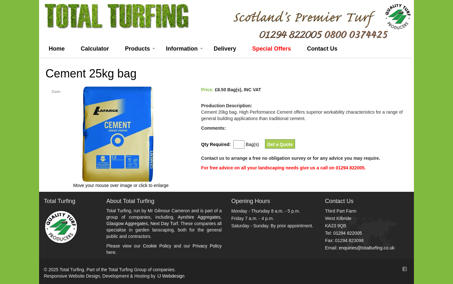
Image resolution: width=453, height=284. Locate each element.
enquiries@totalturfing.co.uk (366, 247)
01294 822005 (347, 233)
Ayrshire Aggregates (199, 217)
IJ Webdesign (171, 276)
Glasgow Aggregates (127, 223)
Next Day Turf (164, 223)
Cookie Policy (157, 245)
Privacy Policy (207, 245)
